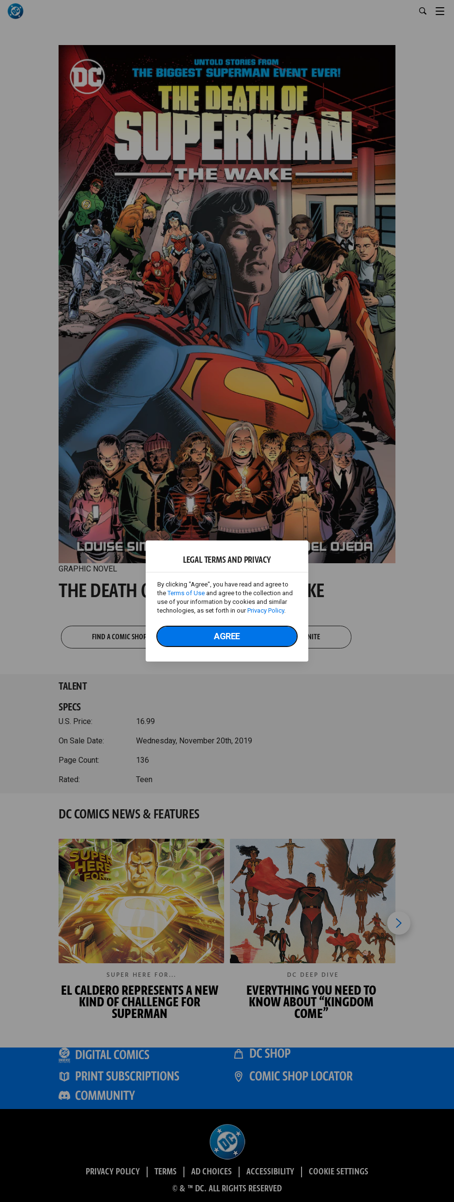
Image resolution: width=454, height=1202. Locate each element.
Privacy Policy (265, 610)
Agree (227, 636)
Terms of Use (186, 593)
